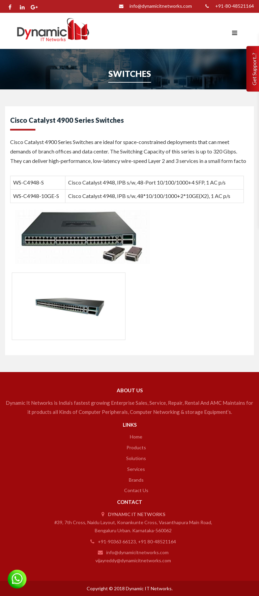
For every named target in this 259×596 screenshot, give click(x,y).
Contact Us (133, 490)
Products (133, 447)
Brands (133, 480)
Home (133, 436)
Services (133, 469)
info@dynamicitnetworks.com (154, 6)
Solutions (133, 458)
